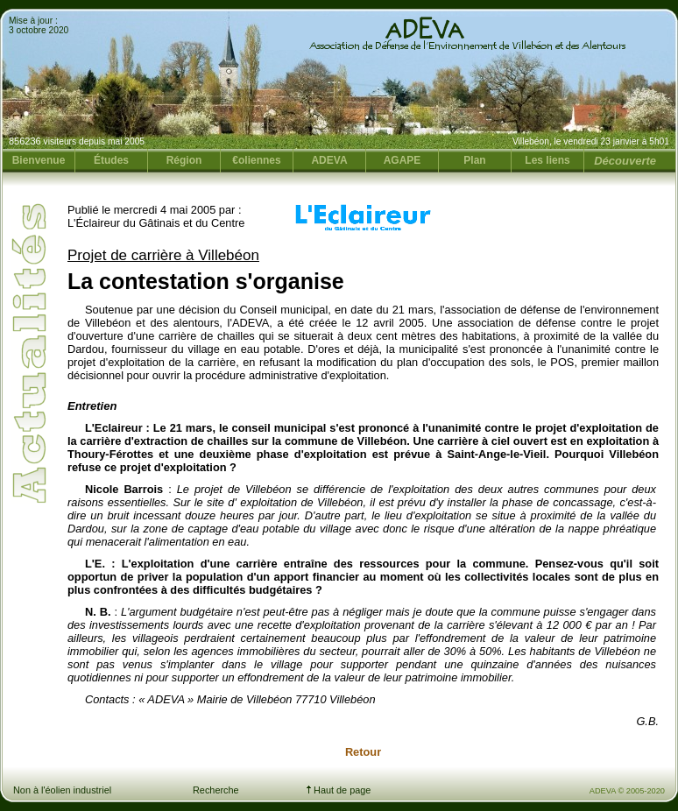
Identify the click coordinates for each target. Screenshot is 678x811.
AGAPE (402, 160)
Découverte (625, 160)
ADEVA (329, 160)
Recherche (216, 790)
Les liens (547, 160)
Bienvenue (39, 160)
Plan (474, 160)
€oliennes (256, 160)
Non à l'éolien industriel (62, 790)
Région (184, 160)
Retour (363, 751)
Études (111, 160)
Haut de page (339, 790)
